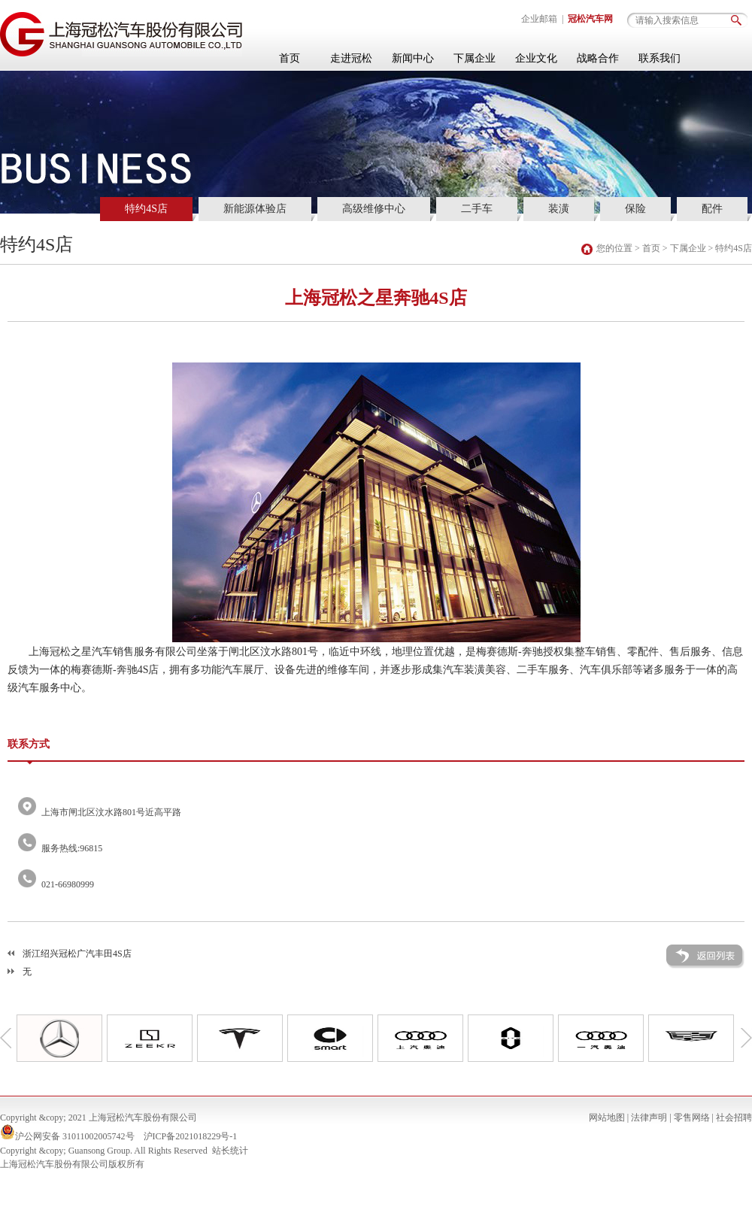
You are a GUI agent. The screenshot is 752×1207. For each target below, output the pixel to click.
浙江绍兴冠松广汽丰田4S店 (77, 953)
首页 (289, 58)
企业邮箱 (539, 19)
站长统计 (230, 1150)
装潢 (558, 208)
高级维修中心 (373, 208)
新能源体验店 (255, 208)
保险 (635, 208)
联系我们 (659, 58)
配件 (712, 208)
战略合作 (598, 58)
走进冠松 (351, 58)
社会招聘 (734, 1117)
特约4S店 (146, 208)
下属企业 (474, 58)
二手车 (477, 208)
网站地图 (607, 1117)
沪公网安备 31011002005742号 (75, 1136)
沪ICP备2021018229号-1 (191, 1136)
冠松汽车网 (590, 19)
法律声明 (649, 1117)
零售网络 (692, 1117)
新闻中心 (413, 58)
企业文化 (536, 58)
